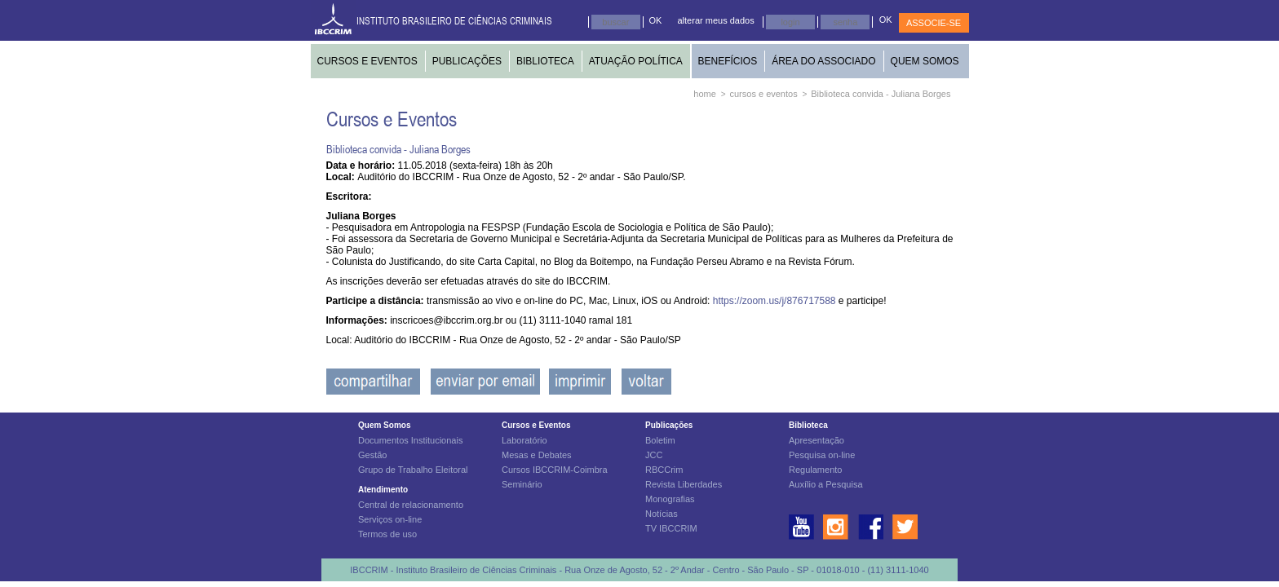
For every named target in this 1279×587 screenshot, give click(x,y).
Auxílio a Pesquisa (826, 484)
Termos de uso (387, 534)
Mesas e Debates (537, 455)
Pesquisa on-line (822, 455)
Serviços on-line (390, 519)
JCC (653, 455)
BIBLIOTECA (545, 61)
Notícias (661, 514)
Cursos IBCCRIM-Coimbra (555, 469)
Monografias (670, 499)
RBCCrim (664, 469)
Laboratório (524, 440)
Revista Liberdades (683, 484)
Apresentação (816, 440)
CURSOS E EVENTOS (367, 61)
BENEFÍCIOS (728, 61)
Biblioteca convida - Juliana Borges (880, 94)
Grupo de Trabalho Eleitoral (413, 469)
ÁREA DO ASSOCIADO (823, 61)
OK (655, 20)
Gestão (372, 455)
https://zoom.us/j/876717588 (776, 301)
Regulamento (815, 469)
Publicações (669, 425)
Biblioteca (808, 425)
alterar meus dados (716, 20)
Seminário (522, 484)
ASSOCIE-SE (933, 23)
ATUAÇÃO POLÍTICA (636, 61)
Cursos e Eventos (536, 425)
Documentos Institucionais (410, 440)
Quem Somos (384, 425)
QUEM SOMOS (925, 61)
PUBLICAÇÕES (467, 61)
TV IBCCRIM (671, 528)
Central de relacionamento (410, 505)
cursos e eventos (764, 94)
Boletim (660, 440)
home (704, 94)
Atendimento (383, 489)
